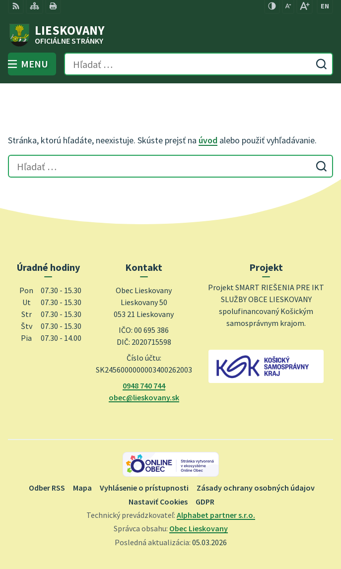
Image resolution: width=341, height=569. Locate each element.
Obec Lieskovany (198, 528)
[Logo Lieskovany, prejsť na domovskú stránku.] (170, 35)
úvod (208, 140)
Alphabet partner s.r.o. (216, 515)
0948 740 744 (144, 385)
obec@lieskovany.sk (144, 397)
